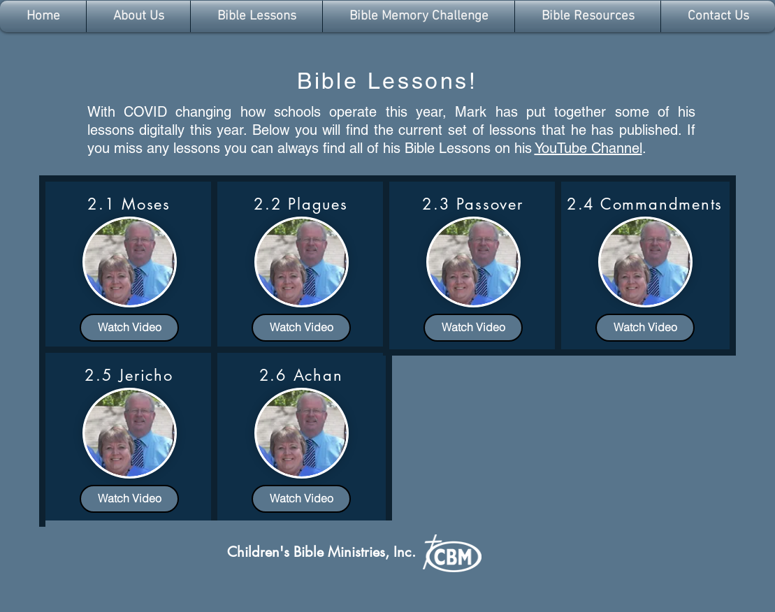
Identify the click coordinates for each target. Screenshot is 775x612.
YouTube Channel (588, 148)
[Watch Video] (129, 328)
